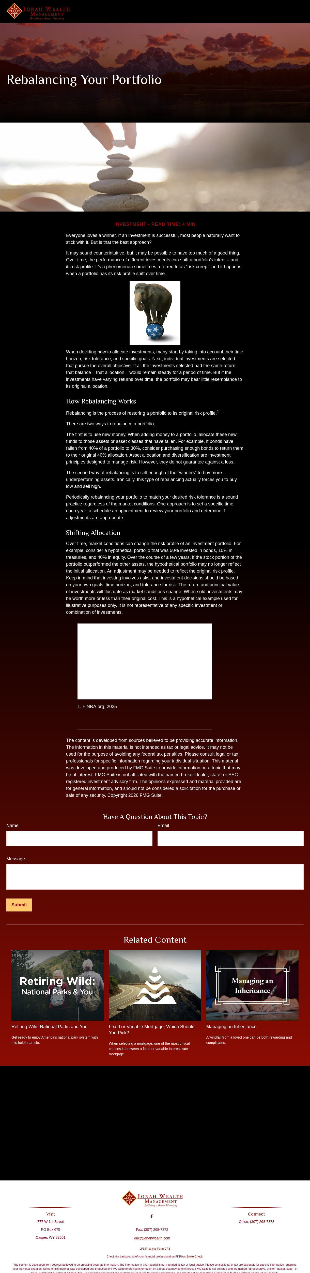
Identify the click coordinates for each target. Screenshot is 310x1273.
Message (15, 858)
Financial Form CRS (157, 1248)
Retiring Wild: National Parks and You (49, 1026)
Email (163, 825)
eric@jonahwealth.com (152, 1235)
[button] (137, 12)
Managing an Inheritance (231, 1026)
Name (12, 825)
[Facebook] (151, 1212)
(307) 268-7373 (260, 1222)
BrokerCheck (195, 1256)
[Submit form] (19, 904)
